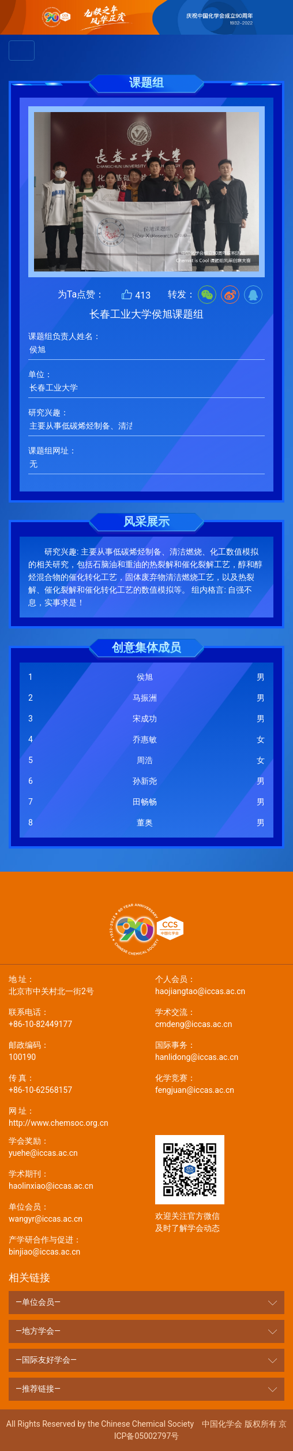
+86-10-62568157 (73, 1083)
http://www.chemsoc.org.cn (73, 1116)
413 (136, 294)
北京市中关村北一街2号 (73, 984)
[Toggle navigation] (22, 50)
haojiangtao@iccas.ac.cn (219, 984)
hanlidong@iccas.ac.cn (219, 1050)
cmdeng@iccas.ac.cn (219, 1017)
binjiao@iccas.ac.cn (73, 1245)
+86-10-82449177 (73, 1017)
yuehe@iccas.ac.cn (73, 1146)
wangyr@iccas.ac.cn (73, 1212)
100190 (73, 1050)
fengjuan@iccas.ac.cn (219, 1083)
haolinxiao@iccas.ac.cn (73, 1179)
